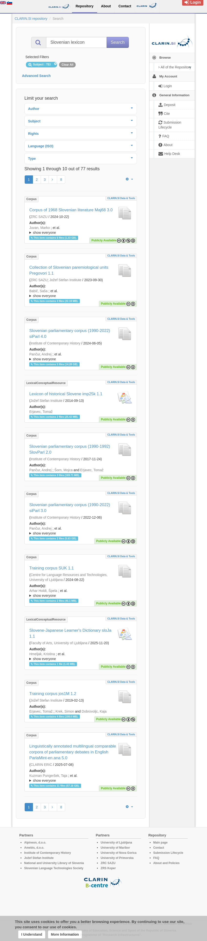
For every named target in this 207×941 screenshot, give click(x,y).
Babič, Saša (38, 291)
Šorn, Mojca (63, 470)
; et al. (80, 230)
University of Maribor (115, 847)
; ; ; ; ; (80, 357)
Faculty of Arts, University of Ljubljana (59, 643)
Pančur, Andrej (40, 354)
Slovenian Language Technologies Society (53, 868)
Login (193, 2)
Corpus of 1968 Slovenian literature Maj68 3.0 (71, 210)
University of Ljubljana (116, 842)
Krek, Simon (64, 711)
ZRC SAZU (39, 217)
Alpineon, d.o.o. (35, 842)
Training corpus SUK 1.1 (51, 568)
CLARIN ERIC (41, 765)
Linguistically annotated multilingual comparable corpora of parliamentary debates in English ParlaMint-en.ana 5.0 (72, 752)
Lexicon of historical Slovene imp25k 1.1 (65, 394)
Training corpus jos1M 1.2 (52, 693)
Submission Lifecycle (168, 853)
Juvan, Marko (39, 228)
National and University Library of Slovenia (54, 863)
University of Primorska (117, 858)
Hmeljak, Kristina (42, 654)
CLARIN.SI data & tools (121, 198)
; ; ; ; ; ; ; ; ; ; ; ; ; (80, 656)
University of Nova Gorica (118, 853)
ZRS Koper (108, 868)
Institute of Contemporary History (56, 343)
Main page (160, 842)
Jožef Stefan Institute (65, 280)
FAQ (156, 858)
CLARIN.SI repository (31, 19)
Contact (158, 847)
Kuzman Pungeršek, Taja (48, 776)
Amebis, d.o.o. (34, 847)
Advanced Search (36, 76)
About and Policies (166, 863)
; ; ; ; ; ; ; (80, 230)
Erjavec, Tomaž (40, 412)
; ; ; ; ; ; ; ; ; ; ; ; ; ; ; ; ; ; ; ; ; (80, 593)
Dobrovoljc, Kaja (94, 711)
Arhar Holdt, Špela (43, 591)
